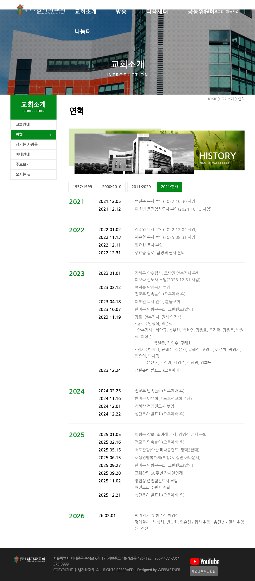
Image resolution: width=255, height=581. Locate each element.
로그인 (219, 11)
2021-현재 (169, 186)
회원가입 (232, 11)
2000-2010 (111, 186)
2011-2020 (141, 186)
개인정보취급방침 (204, 571)
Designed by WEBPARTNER (158, 570)
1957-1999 (82, 186)
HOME (206, 11)
